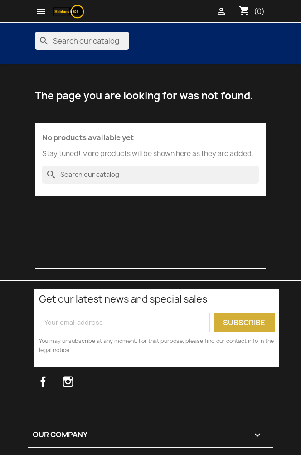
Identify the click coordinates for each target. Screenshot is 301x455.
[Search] (82, 41)
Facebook (52, 381)
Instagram (79, 381)
